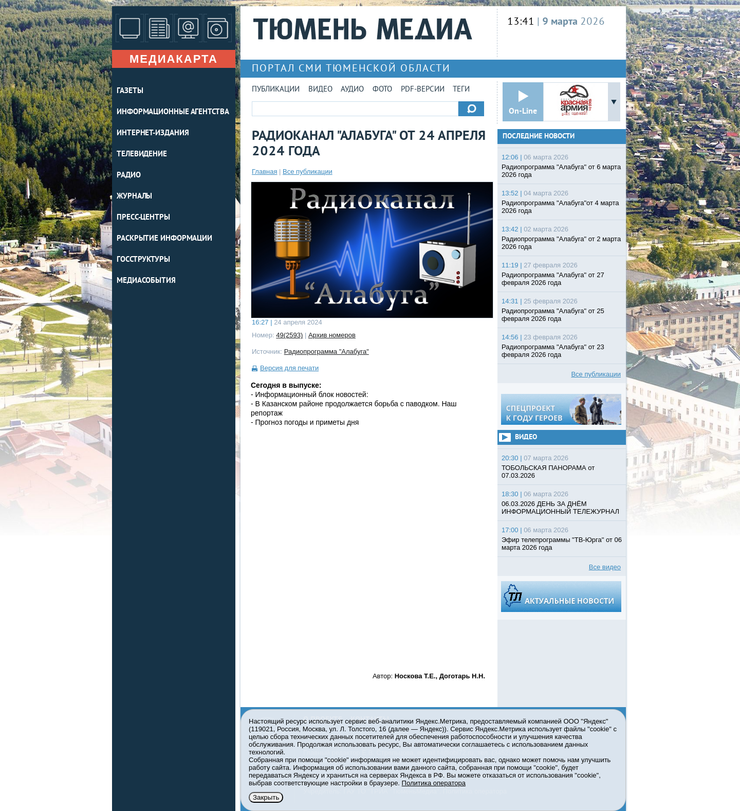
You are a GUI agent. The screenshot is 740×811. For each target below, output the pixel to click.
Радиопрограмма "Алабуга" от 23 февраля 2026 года (553, 350)
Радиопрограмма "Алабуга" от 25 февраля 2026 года (553, 314)
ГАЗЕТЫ (130, 91)
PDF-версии (423, 90)
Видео (320, 90)
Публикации (276, 90)
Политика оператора (434, 783)
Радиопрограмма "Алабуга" (326, 351)
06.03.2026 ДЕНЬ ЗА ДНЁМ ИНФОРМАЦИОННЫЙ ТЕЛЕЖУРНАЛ (560, 507)
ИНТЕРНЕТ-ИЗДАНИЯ (153, 133)
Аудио (352, 90)
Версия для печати (289, 368)
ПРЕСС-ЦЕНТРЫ (143, 218)
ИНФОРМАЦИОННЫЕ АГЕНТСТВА (173, 112)
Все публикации (307, 171)
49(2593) (289, 335)
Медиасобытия (146, 281)
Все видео (605, 567)
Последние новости (539, 136)
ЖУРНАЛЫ (134, 197)
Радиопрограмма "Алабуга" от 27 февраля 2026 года (553, 278)
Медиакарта (174, 58)
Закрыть (266, 797)
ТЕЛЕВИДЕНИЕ (142, 154)
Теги (461, 90)
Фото (382, 90)
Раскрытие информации (164, 239)
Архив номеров (332, 335)
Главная (264, 171)
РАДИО (129, 176)
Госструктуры (143, 260)
